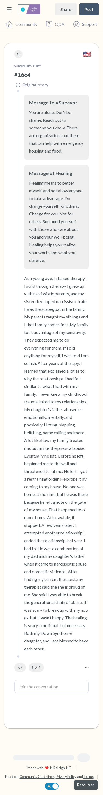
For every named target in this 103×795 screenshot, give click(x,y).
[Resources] (86, 785)
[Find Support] (85, 24)
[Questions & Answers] (55, 24)
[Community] (21, 24)
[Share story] (66, 9)
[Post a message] (89, 9)
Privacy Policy (66, 777)
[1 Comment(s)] (36, 667)
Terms (88, 777)
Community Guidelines (37, 777)
